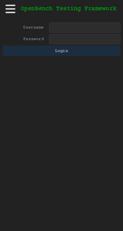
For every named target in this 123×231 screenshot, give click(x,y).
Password (33, 39)
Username (33, 27)
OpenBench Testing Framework (68, 9)
